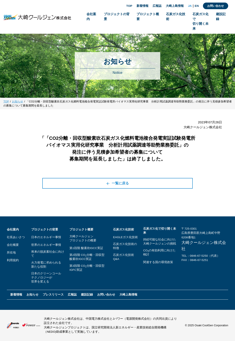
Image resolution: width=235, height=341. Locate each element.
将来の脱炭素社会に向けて (47, 253)
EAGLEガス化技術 (125, 237)
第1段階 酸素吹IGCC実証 (86, 248)
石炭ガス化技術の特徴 (125, 246)
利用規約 (13, 260)
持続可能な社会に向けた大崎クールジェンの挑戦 (159, 241)
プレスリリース (53, 294)
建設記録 (87, 294)
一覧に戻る (117, 183)
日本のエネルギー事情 (46, 237)
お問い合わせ (215, 5)
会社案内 (13, 229)
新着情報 (142, 5)
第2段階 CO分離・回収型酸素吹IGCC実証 (86, 257)
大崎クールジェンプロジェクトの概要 (82, 238)
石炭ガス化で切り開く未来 (159, 230)
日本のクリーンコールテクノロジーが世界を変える (46, 277)
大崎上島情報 (175, 5)
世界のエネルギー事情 (46, 244)
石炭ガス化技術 (123, 229)
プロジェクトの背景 (44, 229)
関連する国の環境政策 (158, 262)
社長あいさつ (16, 237)
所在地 (11, 252)
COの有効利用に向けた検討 (159, 252)
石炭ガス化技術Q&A (123, 257)
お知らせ (17, 101)
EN (197, 5)
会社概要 (13, 244)
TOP (129, 5)
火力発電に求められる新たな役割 (46, 264)
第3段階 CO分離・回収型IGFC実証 (86, 267)
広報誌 (157, 5)
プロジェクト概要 (81, 229)
